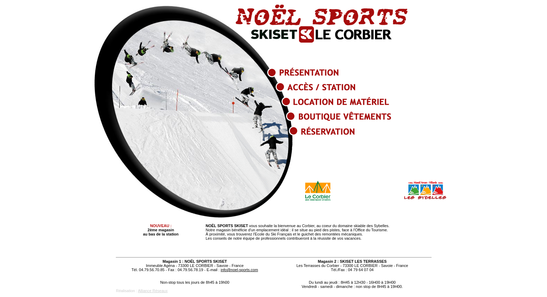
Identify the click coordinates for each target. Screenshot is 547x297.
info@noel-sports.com (239, 270)
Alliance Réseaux (152, 291)
